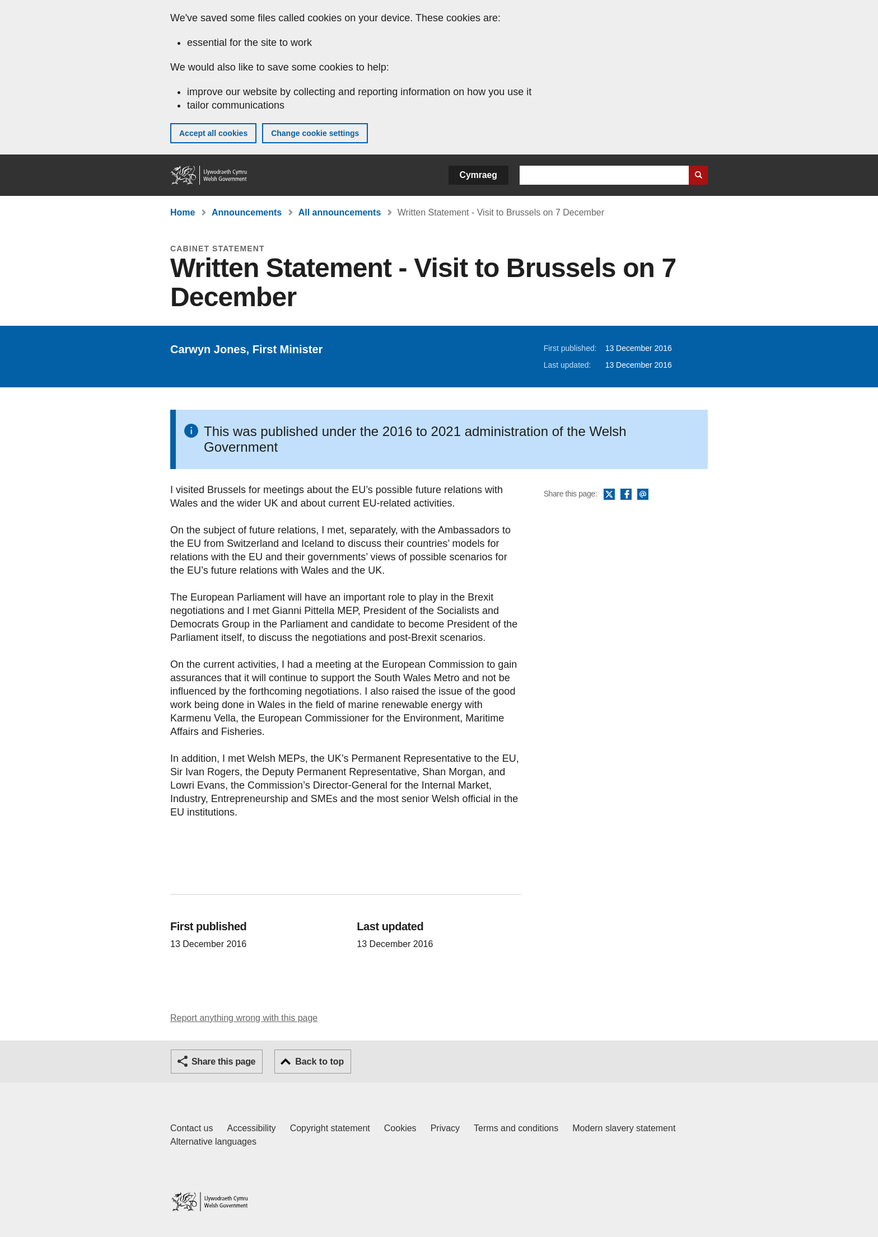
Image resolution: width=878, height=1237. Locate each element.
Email (642, 495)
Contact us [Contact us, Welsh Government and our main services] (191, 1128)
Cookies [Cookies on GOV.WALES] (400, 1128)
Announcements (247, 212)
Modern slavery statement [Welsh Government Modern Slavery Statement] (623, 1128)
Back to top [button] (319, 1061)
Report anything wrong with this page (243, 1018)
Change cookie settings (315, 133)
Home (182, 212)
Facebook (626, 495)
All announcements (339, 212)
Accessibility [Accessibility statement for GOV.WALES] (251, 1128)
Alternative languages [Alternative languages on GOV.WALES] (213, 1141)
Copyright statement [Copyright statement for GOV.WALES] (330, 1128)
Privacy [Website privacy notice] (445, 1128)
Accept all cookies (213, 133)
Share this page (223, 1061)
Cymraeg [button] (478, 175)
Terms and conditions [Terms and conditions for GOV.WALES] (516, 1128)
